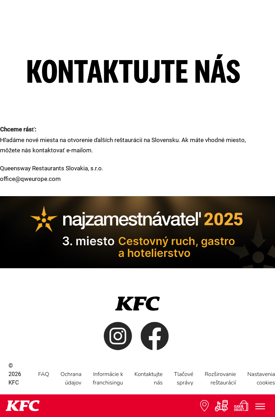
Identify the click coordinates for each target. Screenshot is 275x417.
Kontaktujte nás (148, 378)
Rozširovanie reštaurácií (220, 378)
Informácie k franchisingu (108, 378)
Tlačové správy (183, 378)
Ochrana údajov (71, 378)
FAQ (43, 374)
